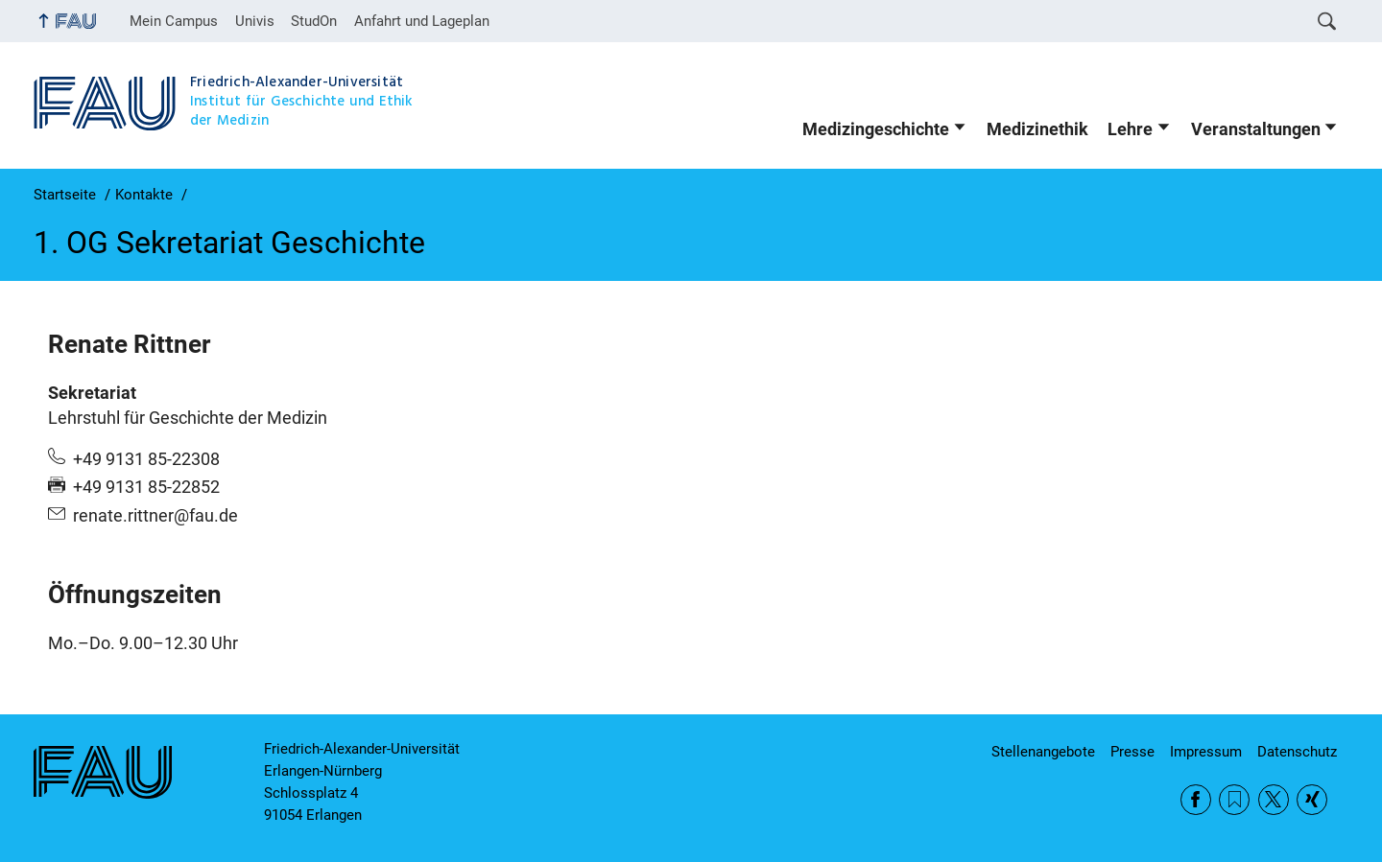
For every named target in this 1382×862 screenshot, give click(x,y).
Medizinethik (1037, 129)
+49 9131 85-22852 (146, 487)
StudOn (314, 21)
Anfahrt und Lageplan (421, 21)
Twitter (1273, 799)
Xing (1312, 799)
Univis (254, 21)
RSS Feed (1234, 799)
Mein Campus (174, 21)
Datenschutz (1297, 751)
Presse (1132, 751)
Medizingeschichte (875, 129)
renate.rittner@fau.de (155, 515)
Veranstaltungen (1256, 129)
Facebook (1195, 799)
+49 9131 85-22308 (146, 459)
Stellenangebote (1043, 751)
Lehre (1130, 129)
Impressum (1206, 751)
